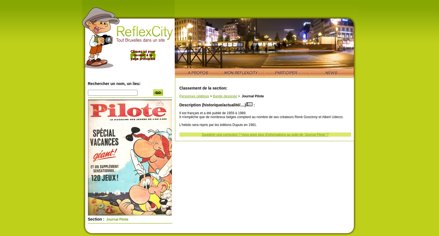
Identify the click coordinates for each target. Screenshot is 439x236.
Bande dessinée (225, 96)
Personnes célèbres (194, 96)
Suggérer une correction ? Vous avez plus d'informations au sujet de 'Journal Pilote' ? (265, 135)
